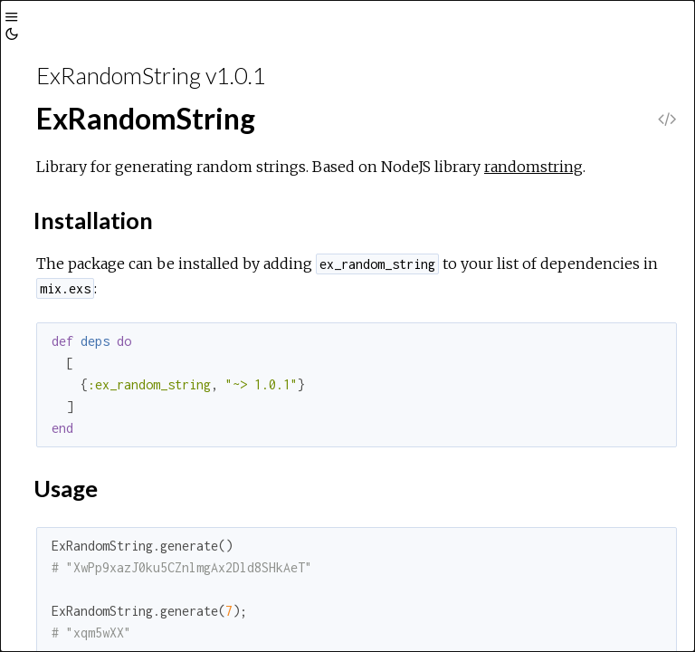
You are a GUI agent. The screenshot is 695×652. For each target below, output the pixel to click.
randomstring (533, 167)
